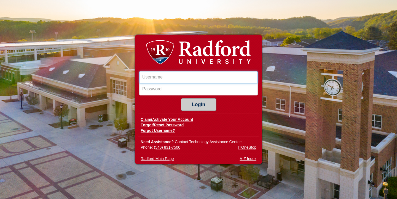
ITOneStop (247, 147)
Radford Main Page (157, 159)
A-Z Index (248, 159)
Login (198, 105)
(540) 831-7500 (167, 147)
